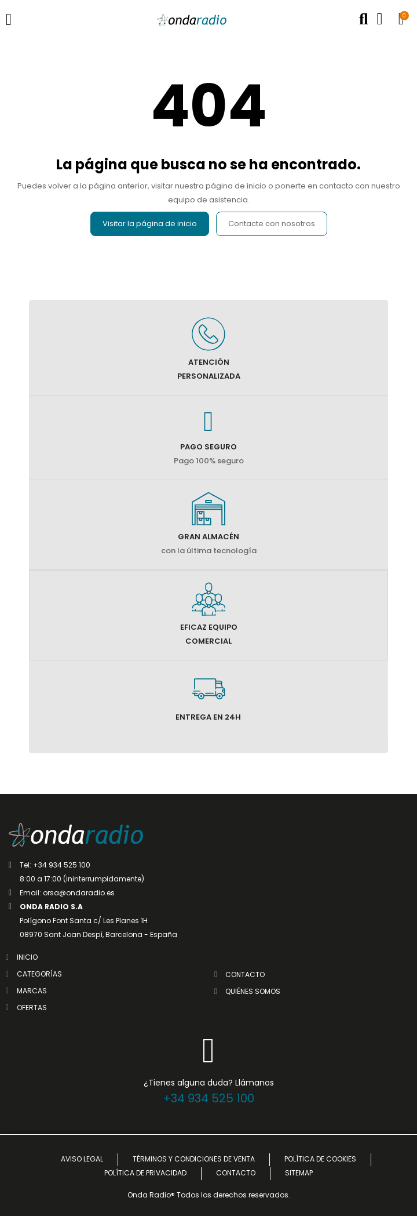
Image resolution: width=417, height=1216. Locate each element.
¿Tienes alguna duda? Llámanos (209, 1082)
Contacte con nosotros (271, 223)
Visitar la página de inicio (150, 223)
